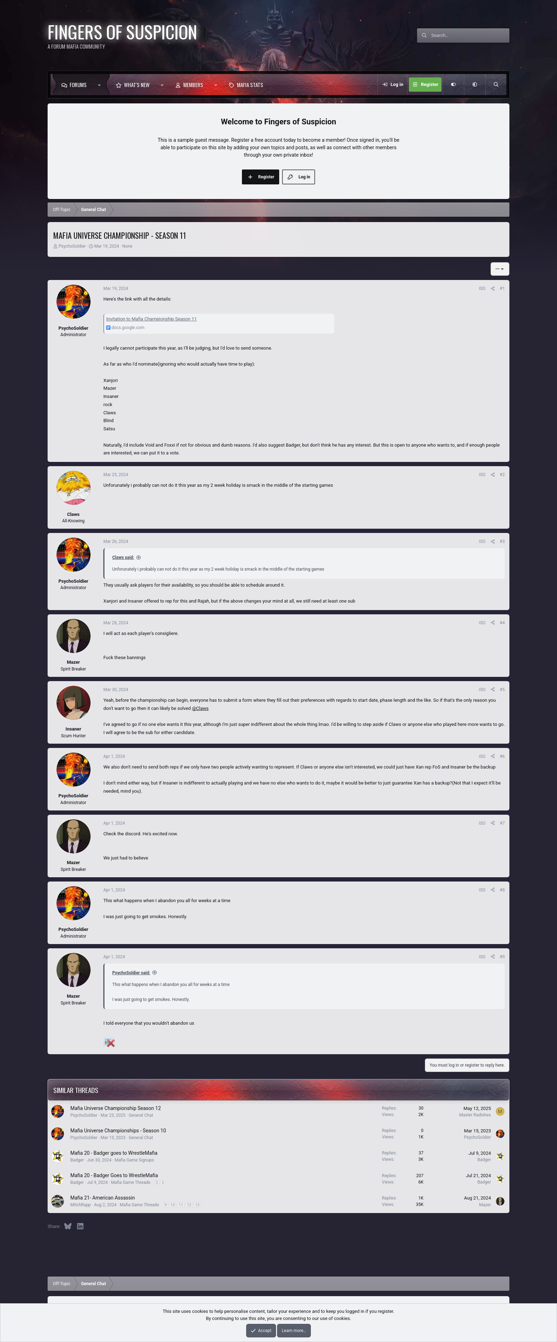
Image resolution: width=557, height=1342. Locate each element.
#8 (502, 890)
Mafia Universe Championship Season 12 (115, 1108)
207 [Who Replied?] (419, 1175)
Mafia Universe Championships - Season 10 (118, 1130)
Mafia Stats (250, 84)
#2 (502, 474)
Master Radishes (475, 1114)
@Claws (200, 708)
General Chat (141, 1115)
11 (181, 1205)
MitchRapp (80, 1204)
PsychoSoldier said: (131, 972)
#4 (502, 622)
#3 (502, 541)
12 (189, 1205)
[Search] (470, 35)
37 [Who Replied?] (421, 1152)
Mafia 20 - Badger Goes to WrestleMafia (114, 1175)
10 (173, 1205)
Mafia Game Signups (134, 1160)
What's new (137, 84)
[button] (101, 84)
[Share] (492, 288)
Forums (78, 84)
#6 (502, 756)
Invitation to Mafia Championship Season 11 (151, 319)
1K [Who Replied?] (420, 1198)
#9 (502, 956)
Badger (77, 1160)
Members (193, 84)
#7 (502, 823)
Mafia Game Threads (130, 1182)
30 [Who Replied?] (421, 1108)
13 (197, 1205)
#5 (502, 689)
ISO (482, 288)
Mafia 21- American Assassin (102, 1198)
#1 (502, 288)
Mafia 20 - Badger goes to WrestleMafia (113, 1153)
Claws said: (123, 557)
